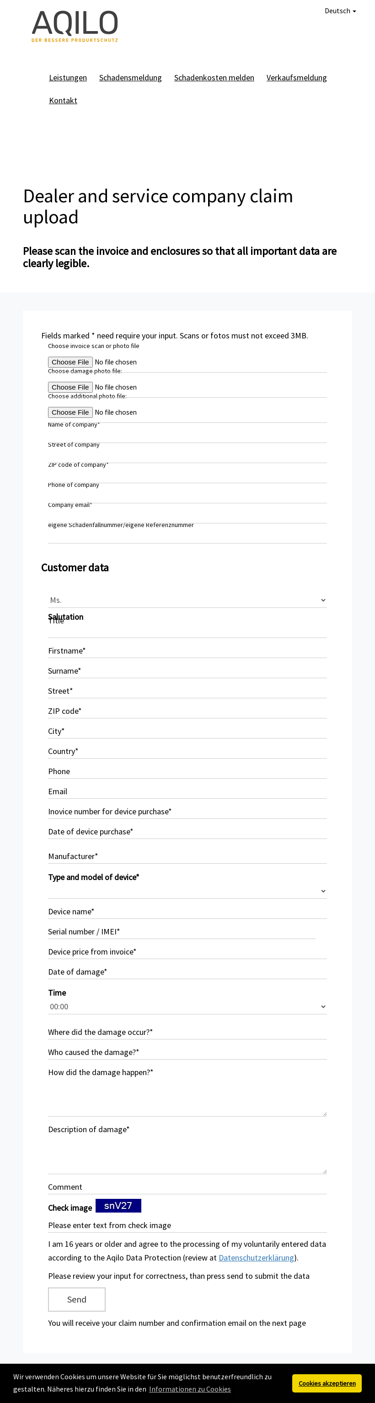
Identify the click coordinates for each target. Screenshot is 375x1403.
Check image (70, 1208)
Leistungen (68, 77)
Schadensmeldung (130, 77)
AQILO (75, 27)
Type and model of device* (93, 877)
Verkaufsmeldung (297, 77)
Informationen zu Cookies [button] (190, 1388)
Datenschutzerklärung (256, 1257)
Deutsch (340, 10)
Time (57, 992)
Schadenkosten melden (214, 77)
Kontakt (63, 100)
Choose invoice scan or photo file (93, 346)
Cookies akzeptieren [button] (327, 1383)
